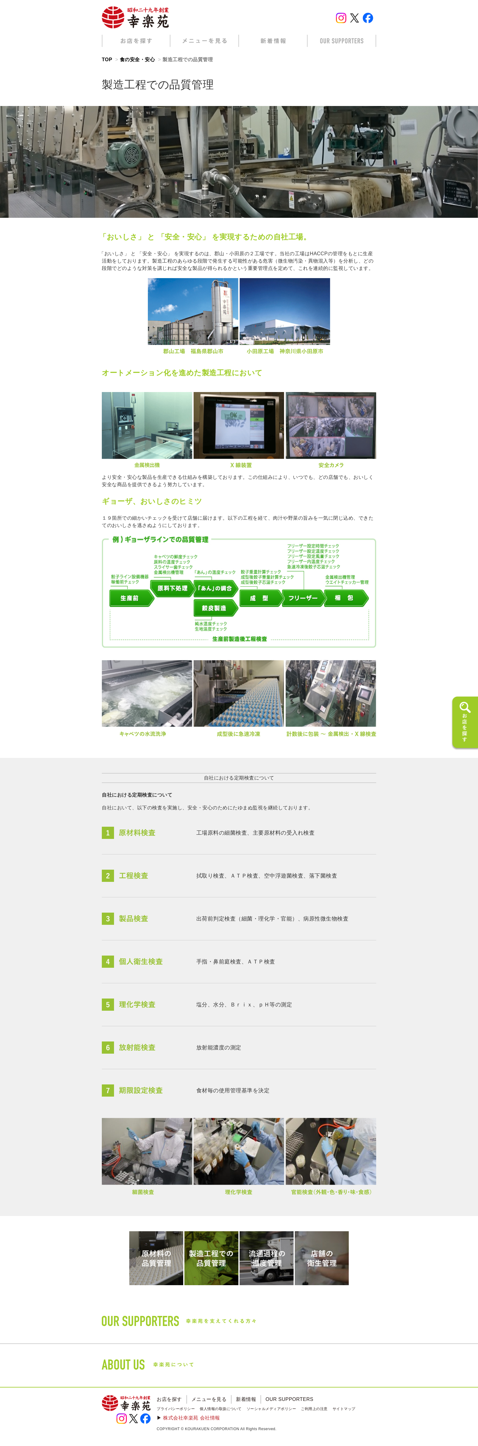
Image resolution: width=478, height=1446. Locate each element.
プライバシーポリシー (176, 1409)
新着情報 (246, 1399)
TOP (107, 59)
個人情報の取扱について (221, 1409)
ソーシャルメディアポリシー (271, 1409)
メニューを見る (209, 1399)
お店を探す (169, 1399)
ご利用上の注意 (314, 1409)
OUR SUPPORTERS (289, 1399)
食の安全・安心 (137, 59)
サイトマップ (344, 1409)
